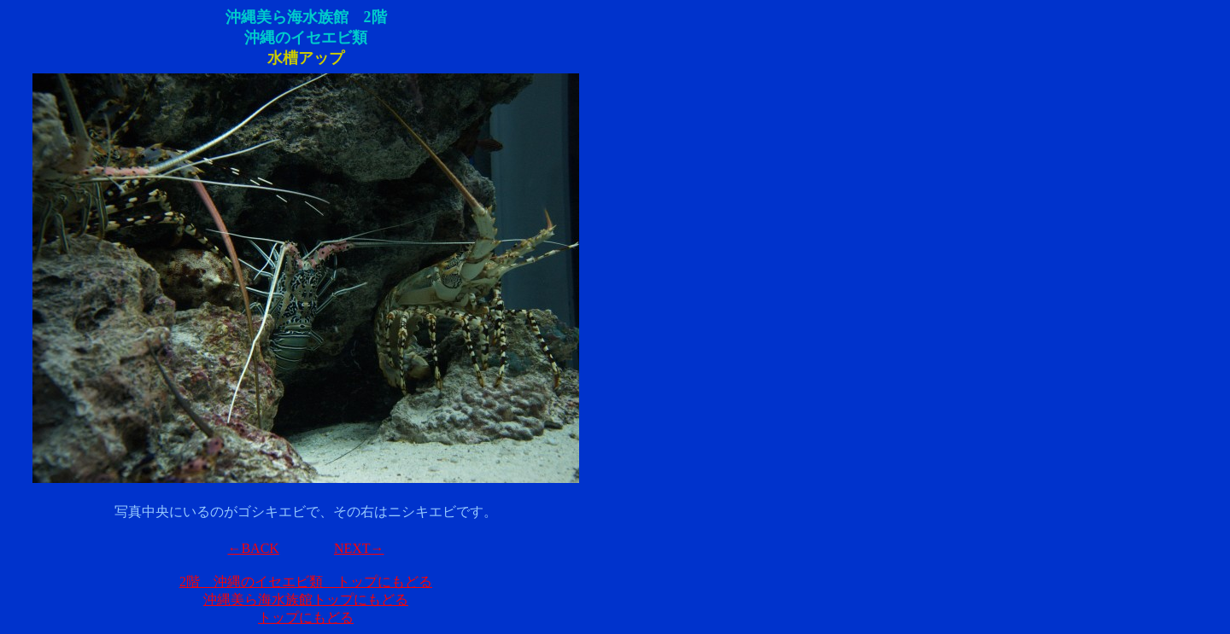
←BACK (252, 548)
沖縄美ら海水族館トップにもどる (305, 599)
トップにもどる (306, 617)
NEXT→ (359, 548)
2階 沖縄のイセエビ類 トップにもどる (305, 581)
